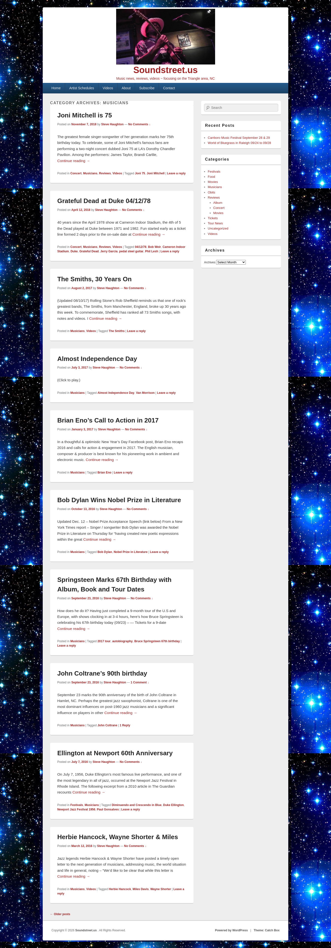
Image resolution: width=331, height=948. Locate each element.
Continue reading (73, 161)
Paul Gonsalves (108, 809)
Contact (169, 88)
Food (211, 177)
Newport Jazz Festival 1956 (76, 809)
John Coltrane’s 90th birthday (102, 673)
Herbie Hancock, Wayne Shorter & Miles (117, 837)
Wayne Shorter (160, 889)
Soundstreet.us (165, 70)
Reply (125, 725)
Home (56, 88)
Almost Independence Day (97, 358)
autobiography (122, 641)
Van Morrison (145, 393)
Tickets (213, 218)
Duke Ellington (173, 805)
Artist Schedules (81, 88)
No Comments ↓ (139, 124)
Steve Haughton (112, 124)
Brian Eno (104, 472)
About (126, 88)
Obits (211, 192)
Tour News (215, 223)
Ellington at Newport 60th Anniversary (115, 753)
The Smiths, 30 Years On (94, 279)
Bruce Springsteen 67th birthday (157, 641)
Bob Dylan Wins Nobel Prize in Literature (119, 500)
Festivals (76, 805)
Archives (209, 262)
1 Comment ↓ (140, 682)
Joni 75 (140, 173)
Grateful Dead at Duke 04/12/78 (104, 201)
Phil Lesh (151, 251)
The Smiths (117, 331)
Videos (108, 88)
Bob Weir (154, 247)
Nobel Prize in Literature (131, 552)
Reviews (105, 173)
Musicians (90, 173)
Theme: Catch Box (266, 930)
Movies (213, 182)
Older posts (60, 914)
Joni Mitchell (156, 173)
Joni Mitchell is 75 (84, 115)
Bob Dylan (104, 552)
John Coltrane (107, 725)
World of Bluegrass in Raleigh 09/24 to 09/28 (239, 143)
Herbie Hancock (120, 889)
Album (217, 203)
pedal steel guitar (131, 251)
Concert (76, 173)
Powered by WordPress (231, 930)
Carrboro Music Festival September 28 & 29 (239, 138)
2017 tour (103, 641)
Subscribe (146, 88)
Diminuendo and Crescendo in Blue (137, 805)
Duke (74, 251)
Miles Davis (141, 889)
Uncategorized (218, 228)
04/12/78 (140, 247)
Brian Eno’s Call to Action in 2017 (108, 420)
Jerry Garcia (109, 251)
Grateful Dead (89, 251)
